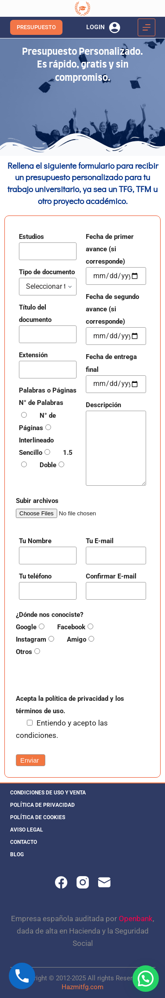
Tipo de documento (47, 272)
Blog (17, 854)
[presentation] (83, 675)
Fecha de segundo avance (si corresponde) (112, 309)
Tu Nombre (35, 541)
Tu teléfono (35, 576)
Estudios (31, 237)
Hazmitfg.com (82, 987)
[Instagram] (83, 882)
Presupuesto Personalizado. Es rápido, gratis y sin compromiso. (82, 65)
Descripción (103, 405)
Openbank (136, 918)
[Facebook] (61, 882)
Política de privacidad (42, 805)
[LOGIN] (103, 27)
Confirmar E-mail (111, 576)
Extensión (33, 355)
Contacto (23, 842)
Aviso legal (26, 830)
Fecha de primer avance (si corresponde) (110, 249)
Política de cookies (37, 817)
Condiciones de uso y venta (48, 793)
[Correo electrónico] (104, 882)
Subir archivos (37, 501)
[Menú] (146, 27)
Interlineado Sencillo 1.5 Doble (46, 452)
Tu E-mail (100, 541)
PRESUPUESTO (36, 27)
